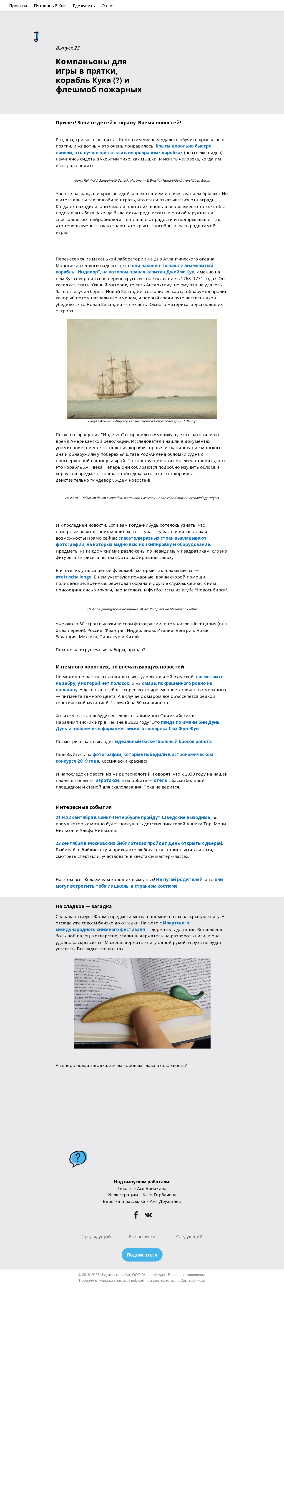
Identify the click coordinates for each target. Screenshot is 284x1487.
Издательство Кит (115, 1275)
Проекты (18, 5)
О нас (107, 5)
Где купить (84, 5)
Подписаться (142, 1255)
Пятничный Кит (50, 5)
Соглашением (192, 1280)
